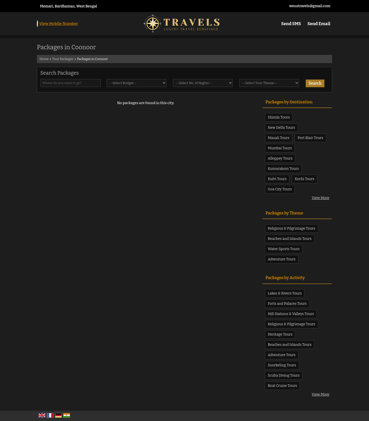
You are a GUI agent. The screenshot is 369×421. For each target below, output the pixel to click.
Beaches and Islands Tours (290, 239)
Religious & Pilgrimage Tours (291, 228)
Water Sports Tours (284, 249)
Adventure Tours (281, 259)
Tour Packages (63, 59)
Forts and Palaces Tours (287, 303)
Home (44, 59)
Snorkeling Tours (282, 365)
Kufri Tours (277, 179)
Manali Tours (278, 138)
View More (320, 198)
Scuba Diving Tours (284, 375)
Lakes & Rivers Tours (285, 293)
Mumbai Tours (280, 148)
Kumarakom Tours (283, 169)
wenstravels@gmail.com (309, 6)
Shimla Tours (279, 117)
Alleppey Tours (280, 158)
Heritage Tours (280, 334)
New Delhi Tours (281, 127)
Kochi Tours (304, 179)
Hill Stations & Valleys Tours (291, 314)
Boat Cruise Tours (282, 386)
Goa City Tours (280, 189)
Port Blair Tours (310, 138)
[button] (58, 23)
